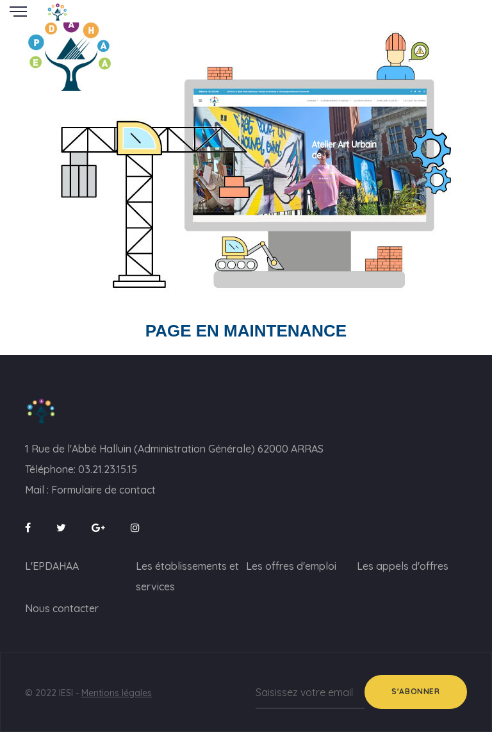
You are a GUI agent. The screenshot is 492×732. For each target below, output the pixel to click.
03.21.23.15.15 (107, 469)
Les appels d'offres (402, 566)
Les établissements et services (187, 576)
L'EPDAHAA (52, 566)
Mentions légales (116, 693)
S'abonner (415, 691)
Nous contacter (62, 608)
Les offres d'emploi (291, 566)
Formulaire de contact (103, 489)
